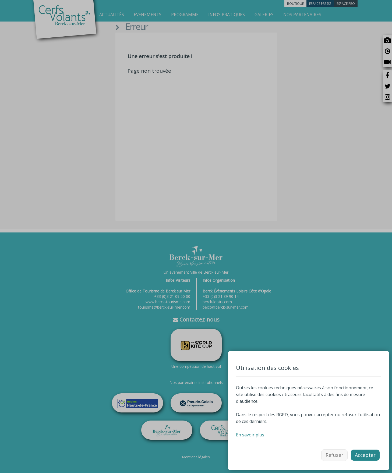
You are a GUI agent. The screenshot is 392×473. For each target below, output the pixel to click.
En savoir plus (250, 435)
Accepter (365, 455)
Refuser (334, 455)
